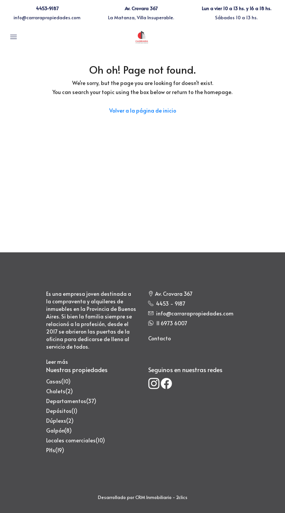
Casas (53, 381)
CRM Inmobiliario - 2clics (161, 497)
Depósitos (58, 410)
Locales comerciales (71, 440)
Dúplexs (56, 420)
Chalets (55, 391)
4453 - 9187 (170, 303)
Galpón (55, 430)
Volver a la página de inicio (142, 110)
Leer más (57, 361)
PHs (50, 450)
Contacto (159, 338)
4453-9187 (47, 8)
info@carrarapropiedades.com (47, 17)
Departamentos (66, 401)
